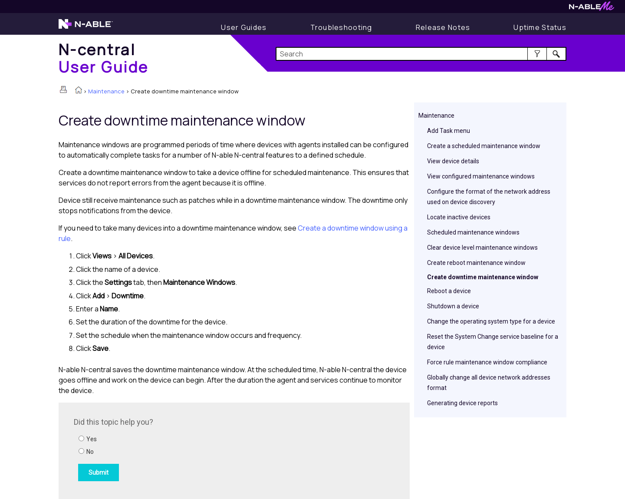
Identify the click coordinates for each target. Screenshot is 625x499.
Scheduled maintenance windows (473, 232)
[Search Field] (421, 54)
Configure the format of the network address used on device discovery (488, 196)
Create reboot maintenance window (476, 262)
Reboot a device (449, 291)
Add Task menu (448, 130)
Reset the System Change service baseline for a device (492, 341)
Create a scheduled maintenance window (483, 145)
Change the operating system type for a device (491, 321)
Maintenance (106, 91)
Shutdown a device (453, 306)
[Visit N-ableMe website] (591, 8)
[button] (537, 54)
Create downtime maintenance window (482, 277)
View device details (453, 161)
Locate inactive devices (458, 217)
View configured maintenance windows (481, 176)
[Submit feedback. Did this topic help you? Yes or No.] (191, 449)
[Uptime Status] (539, 27)
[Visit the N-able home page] (86, 28)
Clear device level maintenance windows (482, 247)
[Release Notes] (443, 27)
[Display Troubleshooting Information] (341, 27)
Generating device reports (462, 403)
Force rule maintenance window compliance (487, 362)
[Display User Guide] (243, 27)
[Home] (104, 58)
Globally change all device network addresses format (488, 382)
